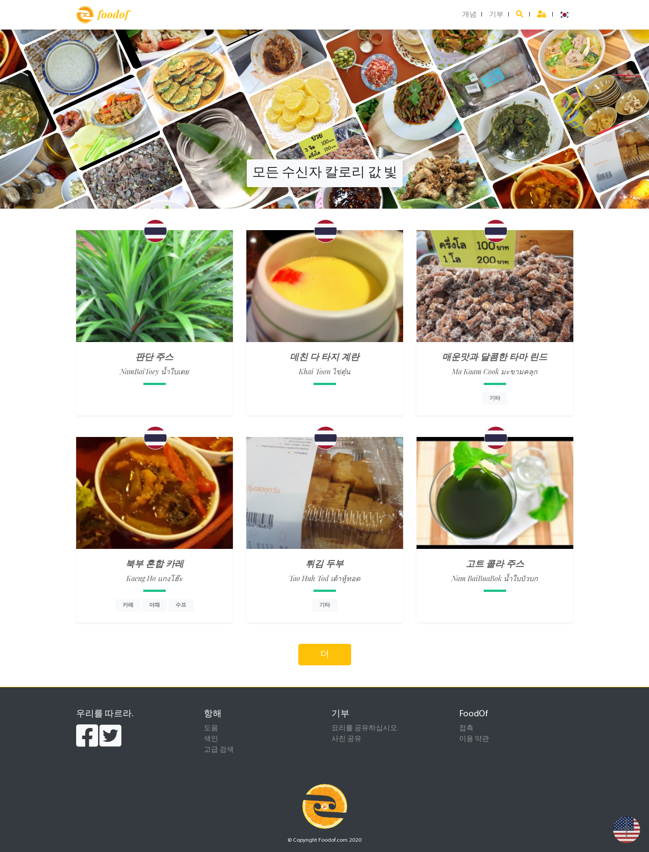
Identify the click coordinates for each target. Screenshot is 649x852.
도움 (211, 728)
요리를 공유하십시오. (365, 728)
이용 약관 (474, 739)
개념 (469, 14)
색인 (211, 739)
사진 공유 (346, 739)
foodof (102, 15)
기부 (496, 14)
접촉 (466, 728)
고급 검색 (219, 750)
